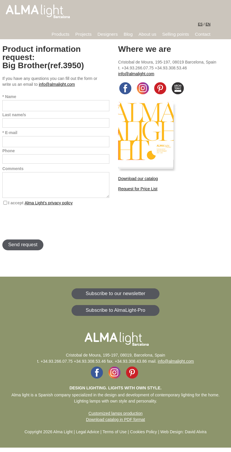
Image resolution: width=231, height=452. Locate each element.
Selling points (175, 34)
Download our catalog (138, 178)
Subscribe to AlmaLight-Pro (115, 314)
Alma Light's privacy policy (49, 207)
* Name (9, 97)
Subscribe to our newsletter (115, 298)
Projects (83, 34)
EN (207, 24)
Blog (128, 34)
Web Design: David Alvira (183, 436)
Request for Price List (137, 188)
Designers (107, 34)
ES (200, 24)
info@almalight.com (57, 84)
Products (60, 34)
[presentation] (46, 226)
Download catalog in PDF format (115, 424)
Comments (12, 169)
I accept (40, 207)
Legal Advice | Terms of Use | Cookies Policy (116, 436)
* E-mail (9, 133)
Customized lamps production (115, 417)
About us (148, 34)
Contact (202, 34)
